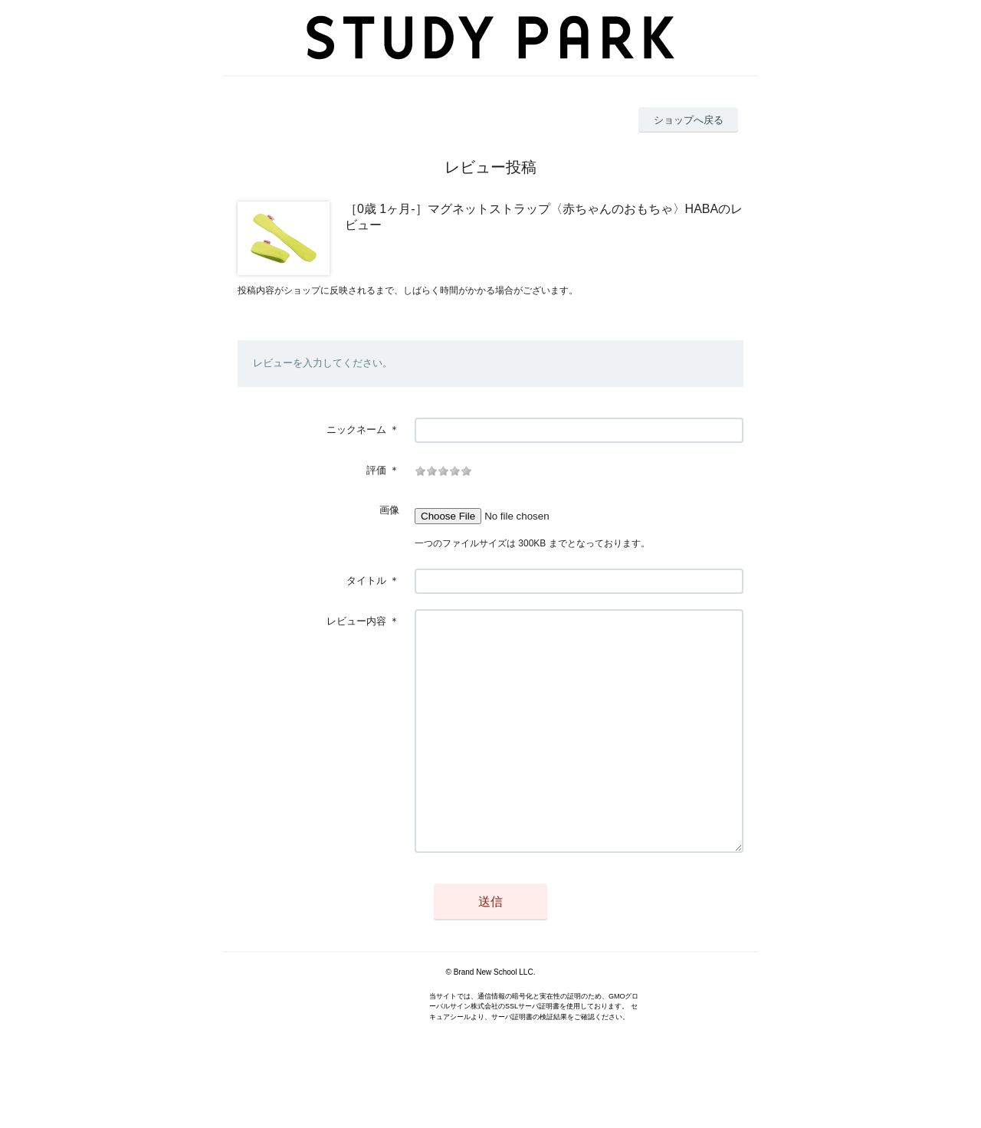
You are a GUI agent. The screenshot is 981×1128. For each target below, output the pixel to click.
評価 (376, 470)
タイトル (366, 580)
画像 (389, 510)
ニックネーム (356, 429)
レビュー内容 (356, 621)
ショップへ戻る (688, 120)
